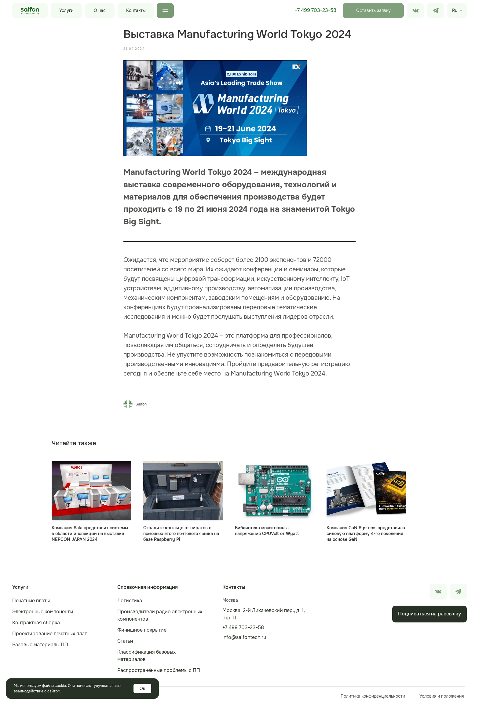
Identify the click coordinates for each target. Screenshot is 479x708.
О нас (100, 10)
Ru (454, 10)
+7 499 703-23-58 (315, 10)
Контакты (136, 10)
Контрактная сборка (36, 625)
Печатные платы (31, 603)
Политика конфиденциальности (373, 699)
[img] (435, 10)
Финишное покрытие (141, 632)
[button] (373, 10)
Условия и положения (441, 699)
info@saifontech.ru (244, 640)
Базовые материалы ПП (40, 647)
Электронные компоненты (42, 614)
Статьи (125, 643)
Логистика (129, 603)
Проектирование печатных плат (49, 636)
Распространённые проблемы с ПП (158, 673)
